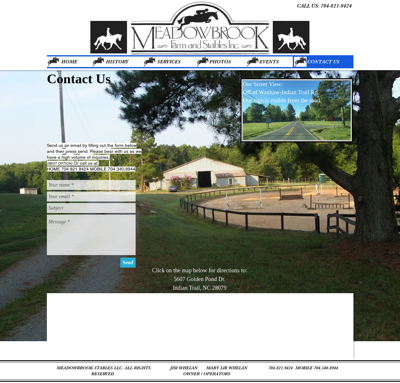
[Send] (128, 263)
